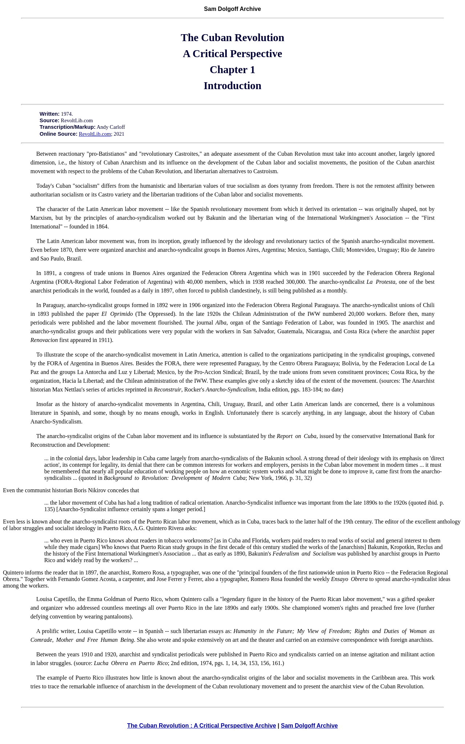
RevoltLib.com (95, 134)
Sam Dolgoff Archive (309, 726)
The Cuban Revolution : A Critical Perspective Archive (201, 726)
